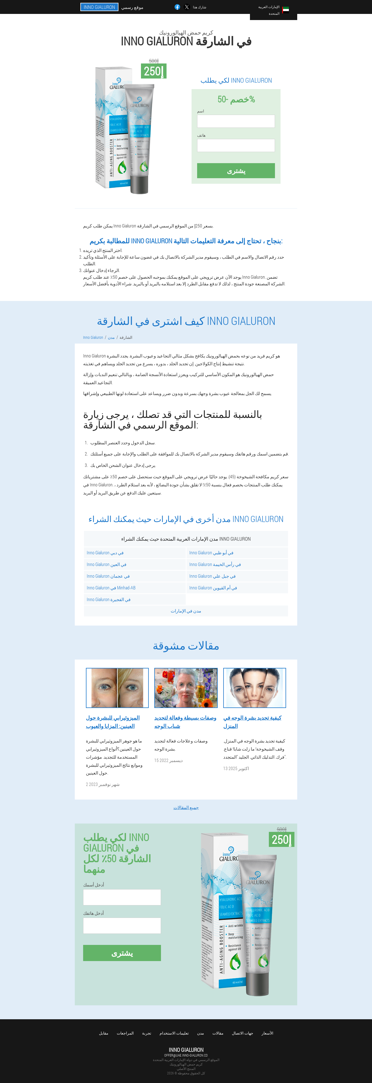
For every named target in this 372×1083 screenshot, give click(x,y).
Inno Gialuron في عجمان (108, 576)
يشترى (236, 170)
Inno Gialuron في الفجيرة (109, 599)
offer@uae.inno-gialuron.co (186, 1055)
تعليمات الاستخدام (174, 1033)
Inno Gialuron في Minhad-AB (111, 587)
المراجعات (125, 1033)
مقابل (103, 1033)
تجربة (146, 1033)
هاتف (201, 135)
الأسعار (267, 1033)
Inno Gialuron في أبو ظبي (211, 552)
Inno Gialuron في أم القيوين (213, 587)
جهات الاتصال (242, 1033)
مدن (200, 1033)
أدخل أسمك (93, 885)
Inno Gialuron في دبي (105, 552)
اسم (200, 111)
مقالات (218, 1033)
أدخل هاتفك (93, 913)
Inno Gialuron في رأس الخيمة (215, 564)
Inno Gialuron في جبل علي (212, 576)
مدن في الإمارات (186, 611)
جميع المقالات (186, 807)
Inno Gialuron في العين (107, 564)
